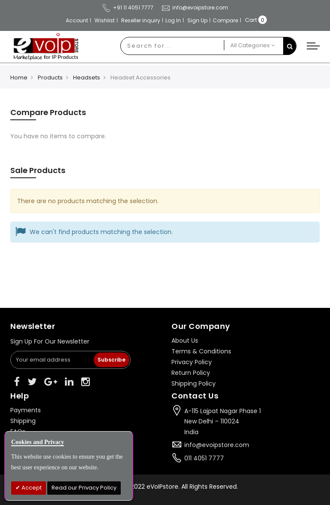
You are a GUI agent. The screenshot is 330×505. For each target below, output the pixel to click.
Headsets (86, 77)
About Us (184, 340)
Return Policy (190, 372)
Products (50, 77)
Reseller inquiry (140, 20)
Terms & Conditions (201, 351)
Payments (25, 410)
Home (19, 77)
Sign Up (197, 20)
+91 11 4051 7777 (127, 7)
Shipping (23, 421)
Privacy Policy (191, 362)
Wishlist (105, 20)
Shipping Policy (193, 383)
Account (77, 20)
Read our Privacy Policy (84, 488)
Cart (251, 20)
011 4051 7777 (204, 458)
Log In (173, 20)
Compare (225, 20)
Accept (31, 488)
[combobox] (172, 46)
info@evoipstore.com (194, 7)
